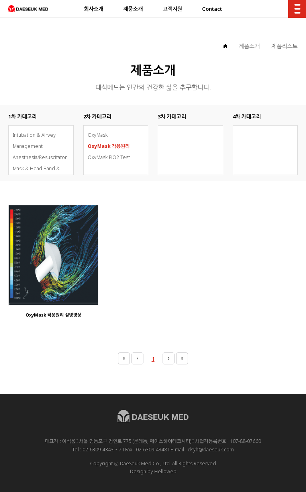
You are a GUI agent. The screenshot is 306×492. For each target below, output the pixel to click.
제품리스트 (284, 46)
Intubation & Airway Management (34, 141)
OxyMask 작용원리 (109, 146)
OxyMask (98, 135)
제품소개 (249, 46)
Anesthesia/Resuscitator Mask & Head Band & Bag (40, 168)
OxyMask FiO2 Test (109, 157)
